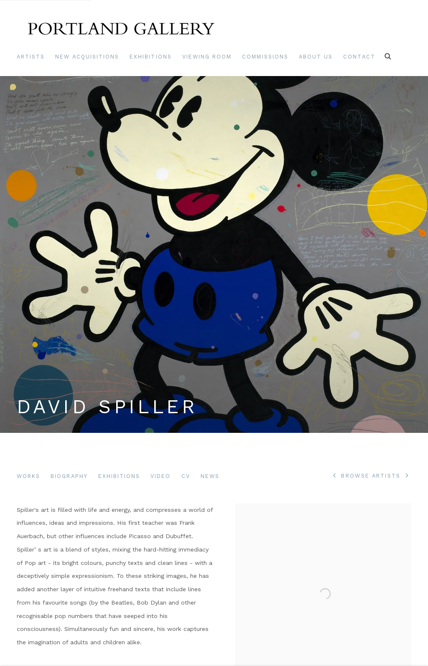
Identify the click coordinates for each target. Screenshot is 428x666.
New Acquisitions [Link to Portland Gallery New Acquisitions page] (87, 56)
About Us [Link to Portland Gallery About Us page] (316, 56)
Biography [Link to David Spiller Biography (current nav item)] (69, 476)
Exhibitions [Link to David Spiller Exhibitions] (119, 476)
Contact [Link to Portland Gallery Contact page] (359, 56)
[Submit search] (388, 55)
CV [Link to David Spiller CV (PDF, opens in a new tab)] (185, 476)
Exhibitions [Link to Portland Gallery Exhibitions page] (151, 56)
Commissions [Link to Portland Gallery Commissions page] (265, 56)
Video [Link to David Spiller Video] (160, 476)
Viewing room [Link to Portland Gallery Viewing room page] (207, 56)
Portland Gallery (121, 31)
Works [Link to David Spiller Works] (28, 476)
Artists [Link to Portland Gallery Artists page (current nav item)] (31, 56)
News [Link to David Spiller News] (210, 476)
